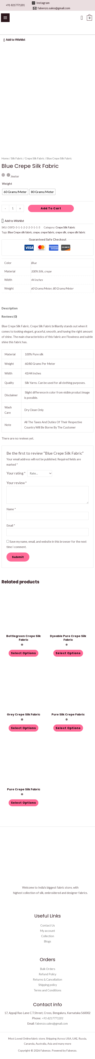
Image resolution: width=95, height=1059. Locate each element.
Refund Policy (47, 974)
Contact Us (47, 925)
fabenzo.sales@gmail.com (51, 1023)
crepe (36, 232)
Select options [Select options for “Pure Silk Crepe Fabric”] (68, 728)
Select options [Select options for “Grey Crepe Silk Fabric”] (23, 728)
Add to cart (51, 208)
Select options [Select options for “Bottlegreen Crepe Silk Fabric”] (23, 653)
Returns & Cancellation (47, 979)
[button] (82, 18)
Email (10, 525)
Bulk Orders (47, 969)
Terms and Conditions (47, 990)
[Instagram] (41, 3)
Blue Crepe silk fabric (20, 232)
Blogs (47, 941)
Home (5, 158)
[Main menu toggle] (5, 17)
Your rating (15, 473)
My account (47, 930)
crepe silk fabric (76, 232)
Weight (7, 183)
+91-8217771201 (15, 5)
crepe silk (60, 232)
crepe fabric (47, 232)
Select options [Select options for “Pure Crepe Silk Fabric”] (23, 803)
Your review (16, 483)
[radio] (15, 192)
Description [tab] (10, 308)
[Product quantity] (12, 208)
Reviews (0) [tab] (9, 316)
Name (11, 509)
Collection (47, 936)
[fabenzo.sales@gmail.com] (51, 8)
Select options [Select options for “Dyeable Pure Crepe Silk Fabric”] (68, 653)
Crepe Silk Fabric (34, 158)
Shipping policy (47, 984)
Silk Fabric (17, 158)
